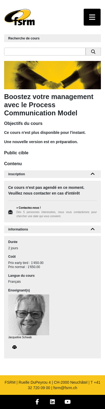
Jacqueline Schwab (20, 337)
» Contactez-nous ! (28, 207)
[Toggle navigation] (92, 17)
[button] (93, 174)
